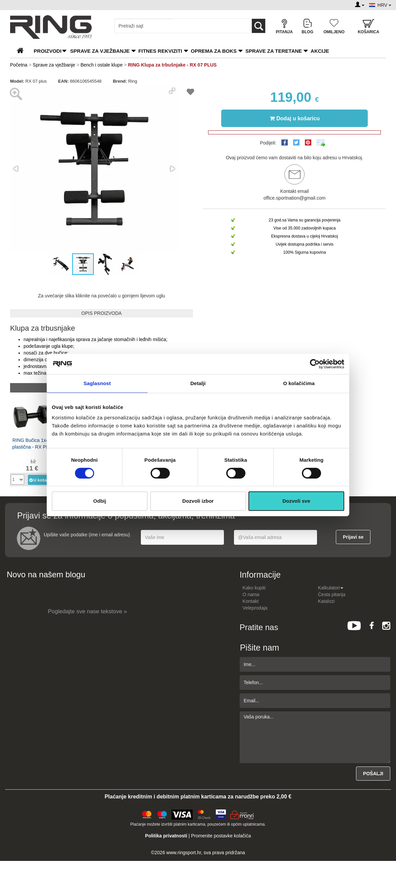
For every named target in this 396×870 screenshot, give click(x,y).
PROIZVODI (48, 51)
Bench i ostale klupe (101, 65)
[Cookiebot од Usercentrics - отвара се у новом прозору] (314, 364)
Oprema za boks (214, 51)
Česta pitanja (332, 594)
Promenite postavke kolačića (221, 835)
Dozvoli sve (296, 501)
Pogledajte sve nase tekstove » (87, 611)
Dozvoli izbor (197, 501)
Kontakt (251, 601)
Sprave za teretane (273, 51)
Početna (18, 65)
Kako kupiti (254, 587)
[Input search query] (144, 26)
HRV (384, 5)
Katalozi (326, 601)
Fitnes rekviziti (160, 51)
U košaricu (40, 480)
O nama (251, 594)
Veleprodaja (255, 608)
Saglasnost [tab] (97, 383)
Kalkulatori (330, 587)
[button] (172, 90)
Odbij (99, 501)
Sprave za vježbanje (100, 51)
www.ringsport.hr (183, 852)
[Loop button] (258, 26)
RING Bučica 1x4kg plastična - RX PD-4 (33, 444)
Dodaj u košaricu (295, 118)
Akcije (320, 51)
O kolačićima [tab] (299, 383)
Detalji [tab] (198, 383)
